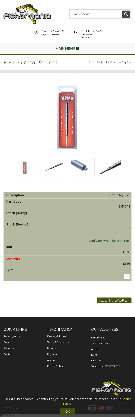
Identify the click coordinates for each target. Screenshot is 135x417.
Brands (7, 342)
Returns (51, 348)
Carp (91, 62)
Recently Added (13, 336)
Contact (8, 354)
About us (9, 348)
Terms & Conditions (58, 342)
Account (52, 360)
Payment (52, 354)
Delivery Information (58, 336)
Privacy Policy (55, 366)
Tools (100, 62)
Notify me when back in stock (109, 241)
